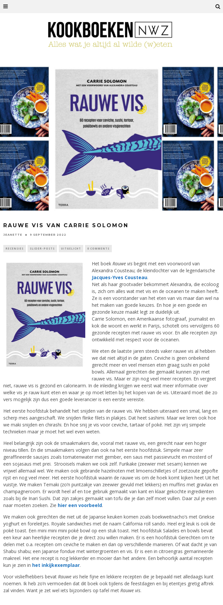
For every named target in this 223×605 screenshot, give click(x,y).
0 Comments (98, 248)
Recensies (15, 248)
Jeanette (12, 234)
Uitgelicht (71, 248)
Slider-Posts (42, 248)
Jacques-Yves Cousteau (119, 277)
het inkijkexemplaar (56, 565)
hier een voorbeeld (80, 505)
